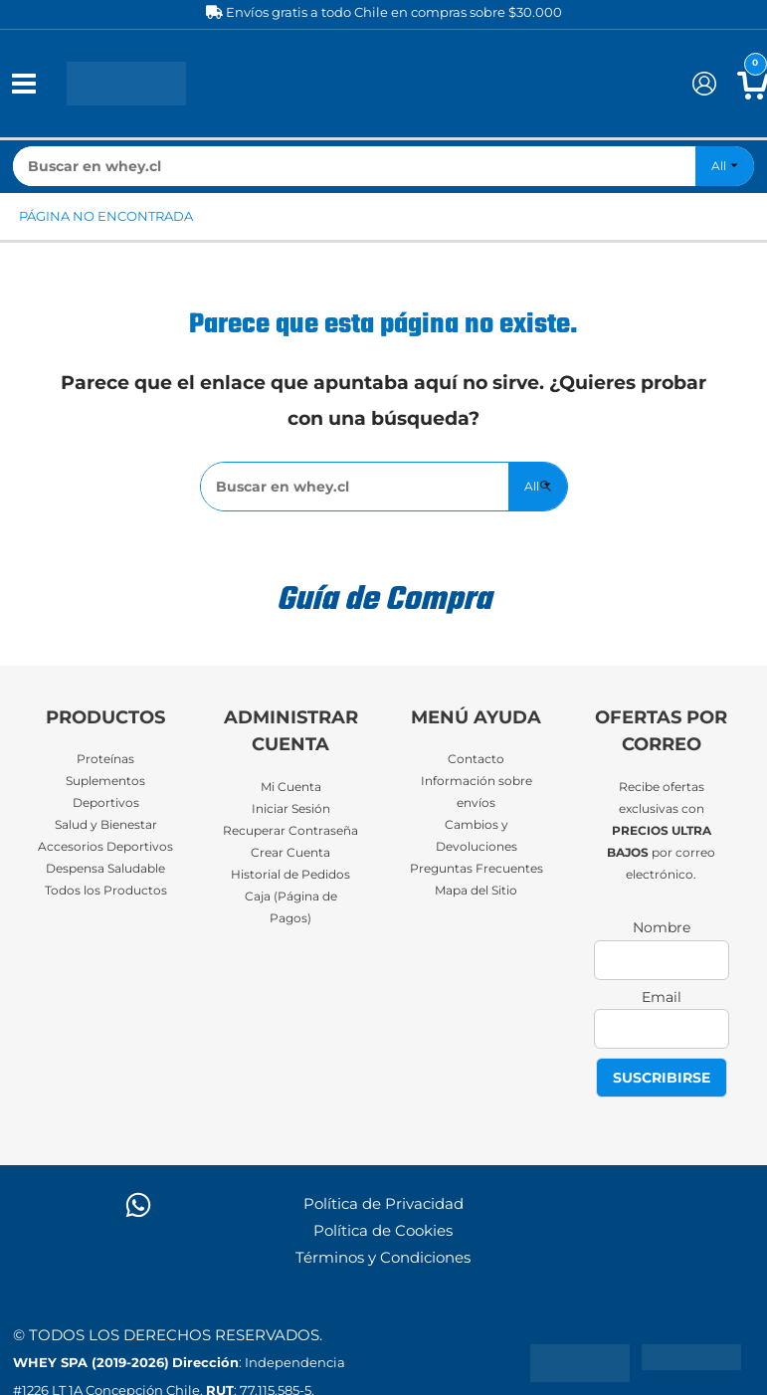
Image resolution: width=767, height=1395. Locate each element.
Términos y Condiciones (383, 1258)
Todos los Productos (106, 890)
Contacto (476, 759)
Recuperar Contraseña (290, 831)
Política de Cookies (383, 1231)
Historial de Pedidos (290, 875)
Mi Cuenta (291, 787)
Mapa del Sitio (476, 890)
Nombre (661, 927)
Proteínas (105, 759)
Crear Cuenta (290, 853)
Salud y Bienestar (106, 825)
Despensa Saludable (105, 869)
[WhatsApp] (138, 1205)
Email (661, 997)
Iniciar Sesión (291, 809)
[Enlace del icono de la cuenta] (704, 84)
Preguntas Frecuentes (476, 869)
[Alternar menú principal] (23, 83)
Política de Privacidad (383, 1204)
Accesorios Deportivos (105, 847)
